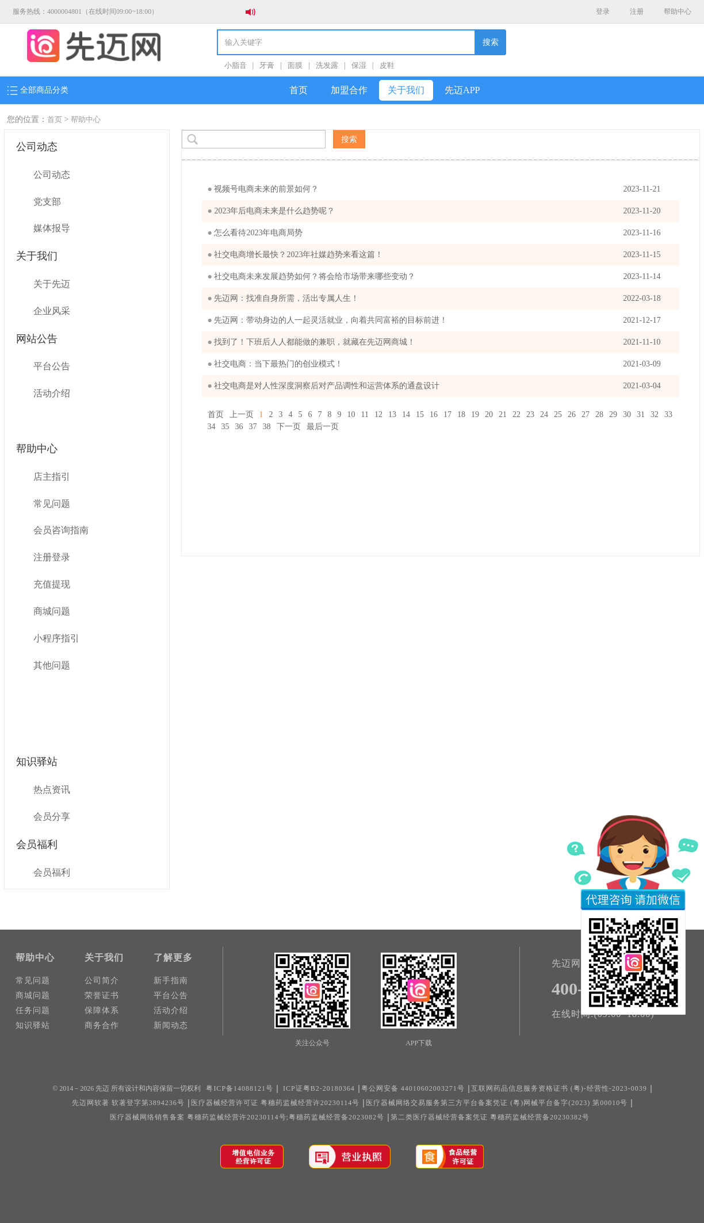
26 (572, 414)
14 (406, 414)
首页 (298, 90)
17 (447, 414)
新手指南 (171, 980)
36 (239, 426)
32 (655, 414)
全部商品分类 (37, 90)
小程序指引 (56, 638)
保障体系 (102, 1010)
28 (599, 414)
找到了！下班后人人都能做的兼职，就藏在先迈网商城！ (438, 342)
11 (365, 414)
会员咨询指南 (61, 530)
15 (420, 414)
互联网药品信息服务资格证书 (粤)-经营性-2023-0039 (559, 1088)
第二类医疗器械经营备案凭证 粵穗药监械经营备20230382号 (490, 1117)
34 (212, 426)
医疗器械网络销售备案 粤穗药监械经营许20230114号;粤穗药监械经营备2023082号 (247, 1117)
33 (668, 414)
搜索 (491, 42)
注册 (637, 11)
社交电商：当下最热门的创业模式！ (438, 364)
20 (489, 414)
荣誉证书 (102, 995)
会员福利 (51, 872)
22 (516, 414)
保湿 (358, 65)
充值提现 (51, 584)
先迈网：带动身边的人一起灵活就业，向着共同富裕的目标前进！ (438, 320)
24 (544, 414)
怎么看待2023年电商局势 (438, 233)
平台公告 (51, 366)
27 (585, 414)
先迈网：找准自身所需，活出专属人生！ (438, 298)
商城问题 (51, 611)
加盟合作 (349, 90)
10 (351, 414)
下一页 (289, 426)
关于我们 (406, 90)
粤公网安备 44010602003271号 (413, 1088)
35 (225, 426)
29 (613, 414)
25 (558, 414)
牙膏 (266, 65)
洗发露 (327, 65)
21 (503, 414)
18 (461, 414)
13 (392, 414)
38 (267, 426)
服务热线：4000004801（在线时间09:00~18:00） (85, 11)
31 (641, 414)
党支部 (47, 202)
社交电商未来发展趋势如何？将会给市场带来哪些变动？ (438, 277)
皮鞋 (387, 65)
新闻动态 (171, 1025)
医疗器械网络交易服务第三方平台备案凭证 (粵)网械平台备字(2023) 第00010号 (497, 1103)
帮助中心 (677, 11)
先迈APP (462, 90)
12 (378, 414)
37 (253, 426)
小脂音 (235, 65)
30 (627, 414)
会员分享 (51, 816)
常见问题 (51, 504)
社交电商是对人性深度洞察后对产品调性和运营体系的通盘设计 (438, 386)
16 (434, 414)
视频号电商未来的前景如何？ (438, 189)
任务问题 (33, 1010)
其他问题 (51, 665)
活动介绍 (51, 393)
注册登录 (51, 557)
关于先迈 (51, 284)
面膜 (295, 65)
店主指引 (51, 476)
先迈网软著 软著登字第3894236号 (128, 1103)
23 (530, 414)
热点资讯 (51, 789)
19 (475, 414)
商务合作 (102, 1025)
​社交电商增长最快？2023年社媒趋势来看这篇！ (438, 255)
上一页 (241, 414)
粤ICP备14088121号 (239, 1088)
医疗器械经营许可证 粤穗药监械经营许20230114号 (275, 1103)
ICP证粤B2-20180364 (319, 1088)
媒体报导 (51, 228)
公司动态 (51, 174)
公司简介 (102, 980)
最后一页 (323, 426)
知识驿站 (33, 1025)
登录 (603, 11)
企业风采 (51, 311)
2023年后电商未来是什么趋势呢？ (438, 211)
